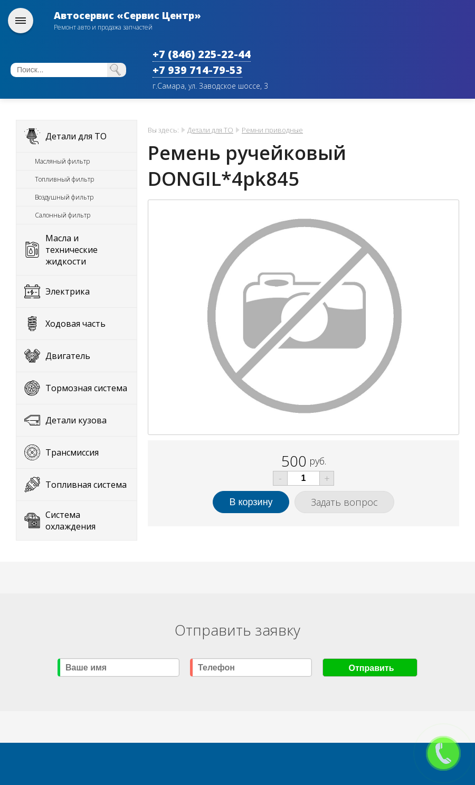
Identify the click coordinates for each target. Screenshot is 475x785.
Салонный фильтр (62, 215)
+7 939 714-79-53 (197, 70)
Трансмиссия (72, 452)
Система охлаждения (70, 520)
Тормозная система (86, 388)
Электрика (67, 291)
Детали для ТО (76, 136)
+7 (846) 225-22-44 (202, 54)
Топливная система (86, 484)
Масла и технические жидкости (71, 249)
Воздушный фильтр (64, 197)
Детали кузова (76, 420)
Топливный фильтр (64, 179)
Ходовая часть (75, 323)
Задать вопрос (344, 502)
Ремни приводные (272, 130)
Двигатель (67, 356)
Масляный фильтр (62, 161)
